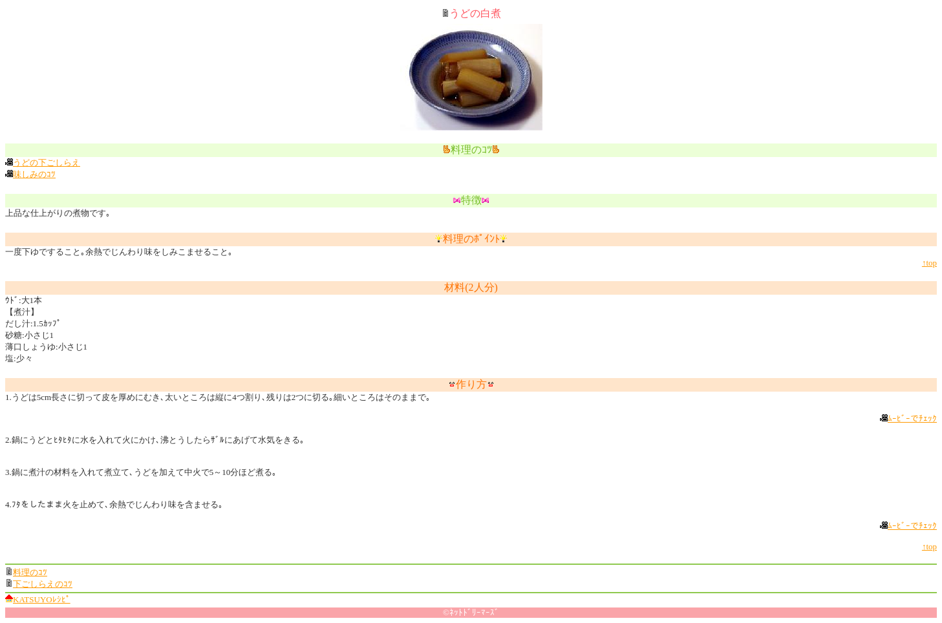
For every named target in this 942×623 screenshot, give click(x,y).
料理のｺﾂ (30, 572)
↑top (929, 263)
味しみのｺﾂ (34, 174)
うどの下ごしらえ (46, 162)
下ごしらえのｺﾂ (42, 584)
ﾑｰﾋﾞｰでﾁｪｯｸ (912, 418)
